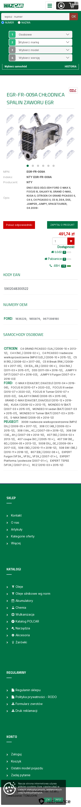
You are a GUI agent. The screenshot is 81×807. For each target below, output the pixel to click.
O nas (15, 522)
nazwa (25, 22)
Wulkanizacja (22, 614)
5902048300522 (16, 288)
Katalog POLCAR (25, 621)
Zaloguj (16, 754)
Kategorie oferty (23, 536)
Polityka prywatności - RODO (34, 697)
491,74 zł (66, 234)
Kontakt (16, 515)
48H (60, 266)
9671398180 (51, 318)
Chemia (18, 607)
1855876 (34, 318)
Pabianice (57, 259)
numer (9, 22)
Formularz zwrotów (27, 704)
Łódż (61, 252)
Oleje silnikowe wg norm (30, 593)
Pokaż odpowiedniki (19, 225)
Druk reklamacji (24, 710)
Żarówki (19, 642)
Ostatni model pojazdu (27, 768)
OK (73, 16)
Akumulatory (22, 600)
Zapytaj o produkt (62, 224)
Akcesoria (20, 635)
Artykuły (16, 529)
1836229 (20, 318)
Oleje (17, 586)
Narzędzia (20, 628)
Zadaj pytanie (20, 775)
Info (58, 799)
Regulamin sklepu (26, 690)
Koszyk (16, 761)
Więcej (16, 543)
